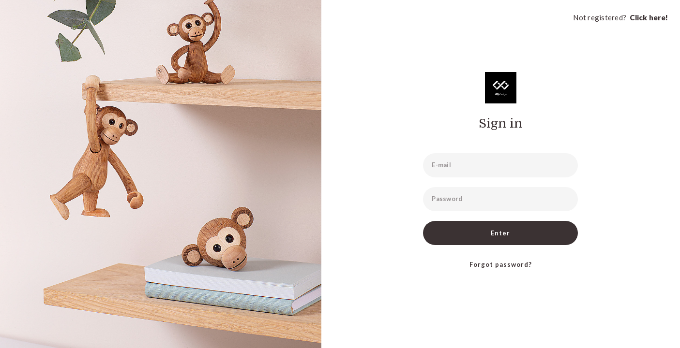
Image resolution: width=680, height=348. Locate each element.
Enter (500, 233)
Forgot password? (500, 264)
